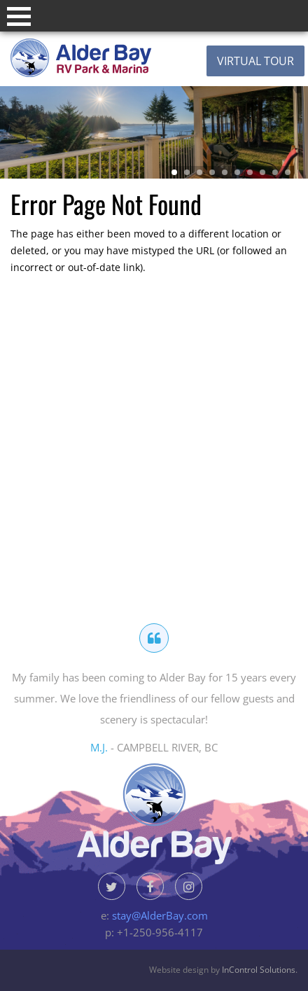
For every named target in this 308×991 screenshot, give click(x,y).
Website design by (222, 970)
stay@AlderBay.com (160, 915)
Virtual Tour (255, 61)
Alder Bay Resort (107, 58)
